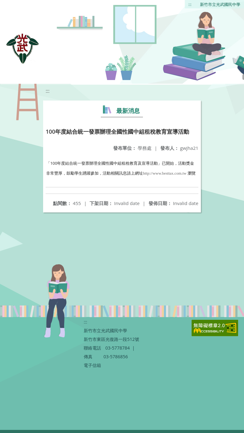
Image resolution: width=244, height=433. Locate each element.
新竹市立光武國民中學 (220, 4)
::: (190, 4)
